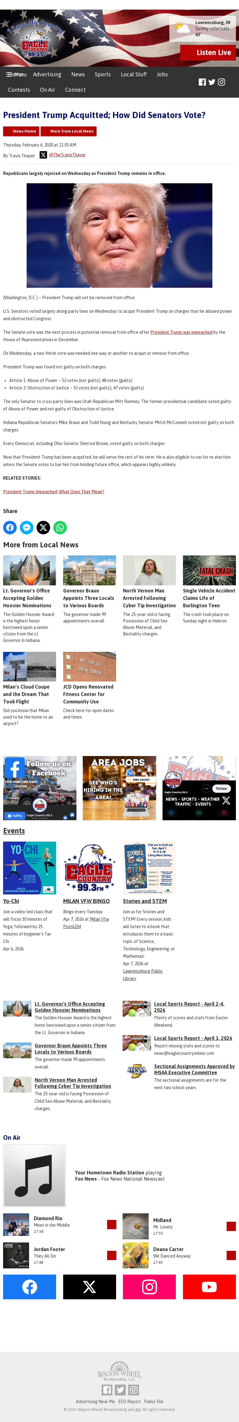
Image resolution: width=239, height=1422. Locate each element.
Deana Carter (168, 1249)
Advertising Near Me (95, 1401)
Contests (19, 90)
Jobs (162, 74)
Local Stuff (134, 74)
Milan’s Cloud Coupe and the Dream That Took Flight (29, 678)
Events (14, 830)
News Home (24, 131)
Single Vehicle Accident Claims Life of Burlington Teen (209, 582)
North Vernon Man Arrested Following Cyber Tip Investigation (149, 582)
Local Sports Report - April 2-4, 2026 (189, 1007)
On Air (47, 90)
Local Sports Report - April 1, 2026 (193, 1038)
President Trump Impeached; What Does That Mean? (53, 491)
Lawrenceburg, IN (212, 22)
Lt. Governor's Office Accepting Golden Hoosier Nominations (29, 582)
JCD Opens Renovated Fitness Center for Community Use (89, 678)
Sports (103, 74)
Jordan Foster (49, 1249)
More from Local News (71, 131)
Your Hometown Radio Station (109, 1172)
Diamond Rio (48, 1218)
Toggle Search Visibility (232, 82)
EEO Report (129, 1401)
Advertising (47, 74)
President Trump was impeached (181, 332)
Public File (153, 1401)
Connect (75, 90)
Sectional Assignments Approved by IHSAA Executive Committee (194, 1069)
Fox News (86, 1179)
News (78, 74)
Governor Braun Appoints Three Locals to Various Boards (89, 582)
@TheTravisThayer (63, 155)
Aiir (138, 1409)
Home (15, 74)
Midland (162, 1220)
